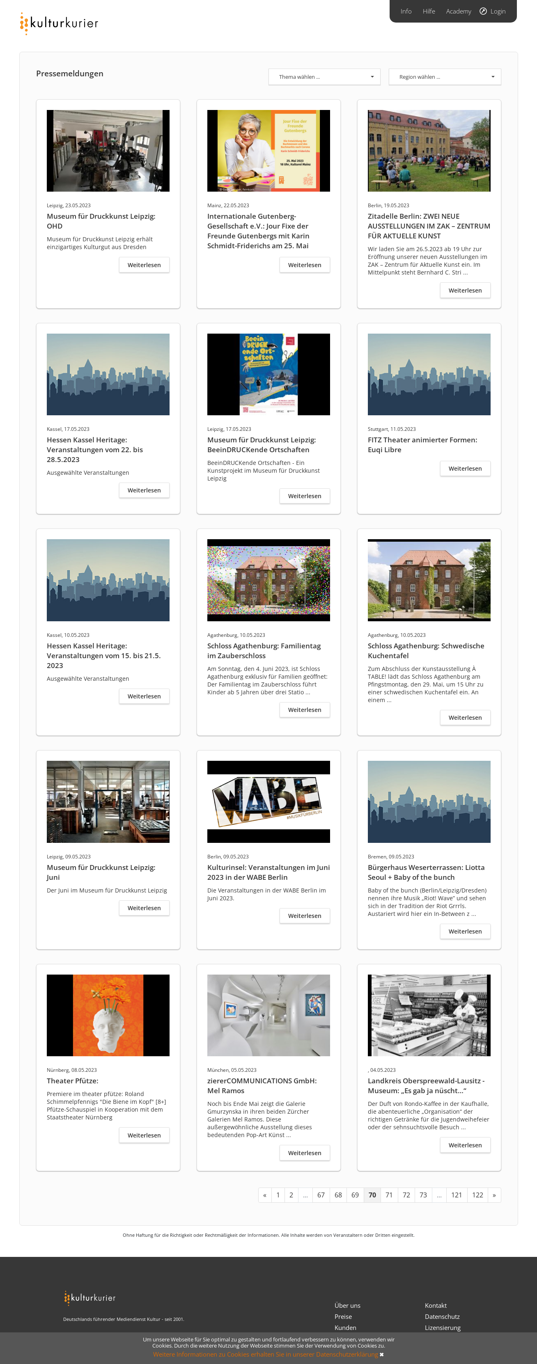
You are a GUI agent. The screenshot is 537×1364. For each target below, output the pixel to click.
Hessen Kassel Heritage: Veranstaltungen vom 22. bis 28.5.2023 (95, 449)
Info (406, 11)
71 (389, 1194)
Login (498, 11)
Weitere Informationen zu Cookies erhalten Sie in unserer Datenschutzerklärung (265, 1354)
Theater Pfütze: (73, 1080)
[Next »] (494, 1195)
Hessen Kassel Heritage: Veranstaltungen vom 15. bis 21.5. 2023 (104, 655)
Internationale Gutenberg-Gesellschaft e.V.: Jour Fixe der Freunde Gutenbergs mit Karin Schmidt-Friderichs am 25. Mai (258, 230)
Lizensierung (443, 1327)
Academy (458, 11)
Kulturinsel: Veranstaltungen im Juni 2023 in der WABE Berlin (268, 872)
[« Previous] (265, 1195)
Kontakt (436, 1305)
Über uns (347, 1305)
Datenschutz (442, 1316)
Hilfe (429, 11)
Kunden (345, 1327)
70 (372, 1194)
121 (456, 1194)
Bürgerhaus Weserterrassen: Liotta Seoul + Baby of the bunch (426, 872)
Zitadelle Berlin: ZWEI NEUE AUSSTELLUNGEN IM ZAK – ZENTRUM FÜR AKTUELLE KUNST (429, 225)
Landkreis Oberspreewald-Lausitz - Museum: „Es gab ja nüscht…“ (426, 1085)
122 (477, 1194)
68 (338, 1194)
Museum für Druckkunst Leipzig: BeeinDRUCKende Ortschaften (261, 444)
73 (423, 1194)
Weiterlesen (144, 265)
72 (406, 1194)
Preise (343, 1316)
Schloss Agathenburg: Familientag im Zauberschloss (264, 650)
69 (355, 1194)
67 (321, 1194)
